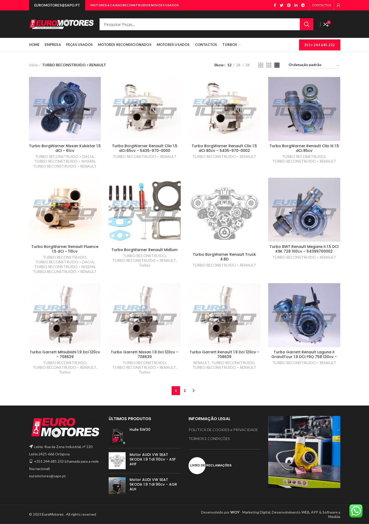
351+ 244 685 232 (319, 45)
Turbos (144, 265)
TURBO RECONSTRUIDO (303, 156)
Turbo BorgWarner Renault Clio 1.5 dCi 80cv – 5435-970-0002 (224, 148)
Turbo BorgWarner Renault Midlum (145, 249)
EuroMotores (53, 514)
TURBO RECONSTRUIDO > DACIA (64, 156)
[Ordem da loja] (314, 65)
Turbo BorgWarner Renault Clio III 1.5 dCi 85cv (304, 148)
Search (306, 24)
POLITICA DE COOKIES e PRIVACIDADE (223, 429)
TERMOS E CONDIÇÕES (209, 438)
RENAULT (201, 362)
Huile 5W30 (140, 429)
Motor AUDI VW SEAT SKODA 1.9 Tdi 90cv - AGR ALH (153, 484)
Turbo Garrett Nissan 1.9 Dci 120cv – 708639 (144, 354)
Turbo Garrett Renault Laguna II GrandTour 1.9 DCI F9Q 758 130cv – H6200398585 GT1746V (304, 357)
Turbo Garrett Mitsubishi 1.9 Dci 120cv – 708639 (65, 354)
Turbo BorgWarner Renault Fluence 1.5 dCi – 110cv (64, 249)
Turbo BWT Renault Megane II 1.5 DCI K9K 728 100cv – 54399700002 (304, 249)
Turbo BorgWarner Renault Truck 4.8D (224, 256)
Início (33, 65)
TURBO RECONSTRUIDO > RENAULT (65, 166)
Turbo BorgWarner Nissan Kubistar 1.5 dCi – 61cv (65, 148)
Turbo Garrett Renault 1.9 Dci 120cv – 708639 (224, 354)
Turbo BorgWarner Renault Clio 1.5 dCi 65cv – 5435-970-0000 (144, 148)
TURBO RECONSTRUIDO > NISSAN (64, 161)
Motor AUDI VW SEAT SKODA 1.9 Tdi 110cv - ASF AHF (153, 459)
